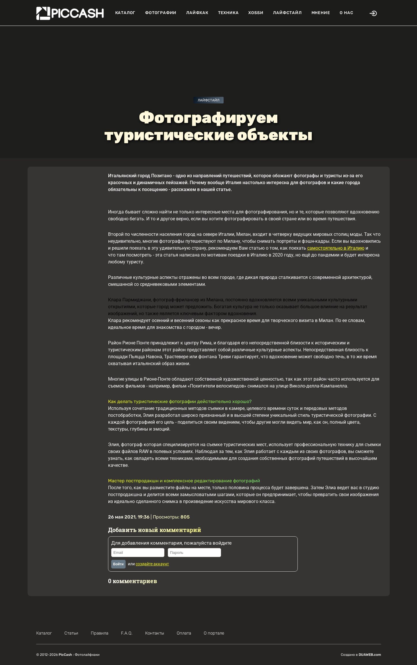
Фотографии (160, 12)
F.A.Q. (126, 633)
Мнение (321, 12)
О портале (214, 633)
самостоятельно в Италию (335, 248)
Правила (99, 633)
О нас (346, 12)
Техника (228, 12)
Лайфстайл (287, 12)
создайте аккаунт (152, 564)
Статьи (71, 633)
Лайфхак (197, 12)
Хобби (255, 12)
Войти (118, 564)
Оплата (184, 633)
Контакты (154, 633)
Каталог (125, 12)
